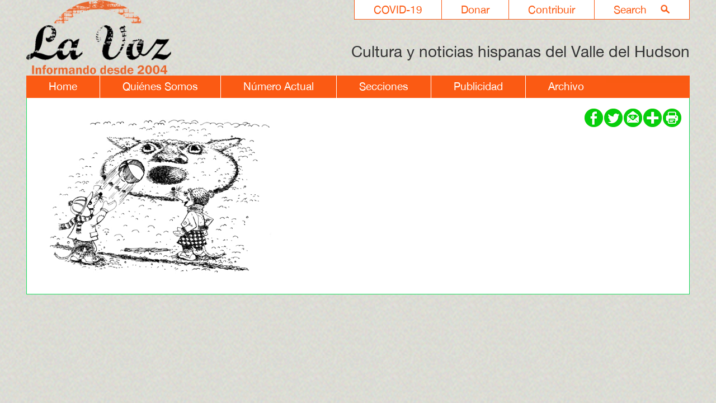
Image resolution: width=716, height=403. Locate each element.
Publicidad (478, 86)
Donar (475, 9)
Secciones (383, 86)
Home (63, 86)
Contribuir (551, 9)
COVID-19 (398, 9)
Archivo (566, 86)
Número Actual (278, 86)
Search (630, 9)
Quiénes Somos (160, 86)
